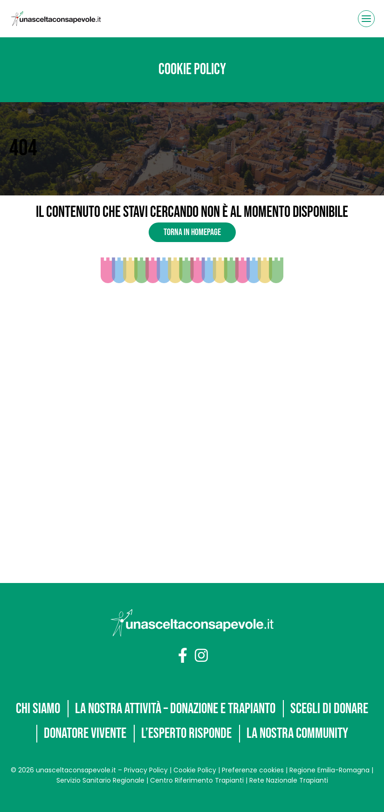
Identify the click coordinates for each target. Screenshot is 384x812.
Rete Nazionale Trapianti (288, 780)
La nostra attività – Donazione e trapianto (222, 682)
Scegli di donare (90, 708)
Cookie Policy (193, 770)
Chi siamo (78, 682)
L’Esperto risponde (295, 708)
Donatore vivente (189, 708)
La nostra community (196, 733)
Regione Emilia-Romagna (329, 770)
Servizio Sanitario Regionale (100, 780)
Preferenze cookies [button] (252, 770)
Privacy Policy (145, 770)
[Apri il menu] (366, 18)
